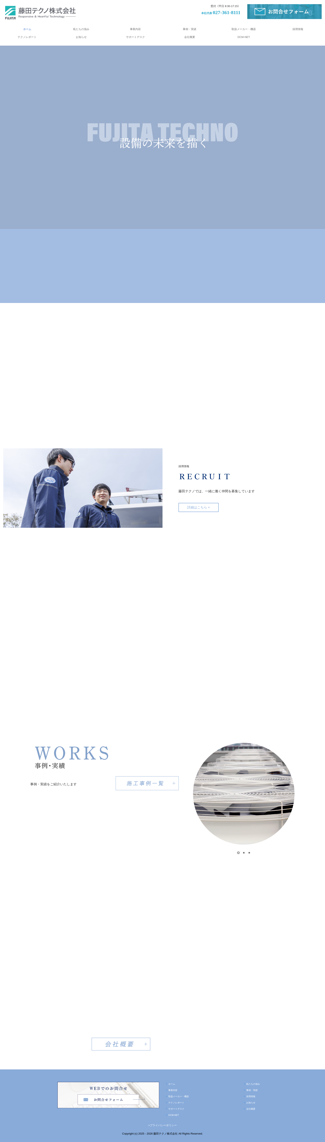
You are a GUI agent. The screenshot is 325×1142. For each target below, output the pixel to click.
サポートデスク (135, 37)
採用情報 (297, 29)
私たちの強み (81, 29)
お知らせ (81, 37)
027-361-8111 (226, 12)
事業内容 (135, 29)
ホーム (27, 29)
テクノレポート (27, 37)
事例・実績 (189, 29)
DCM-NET (244, 37)
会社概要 (189, 37)
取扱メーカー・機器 (244, 29)
